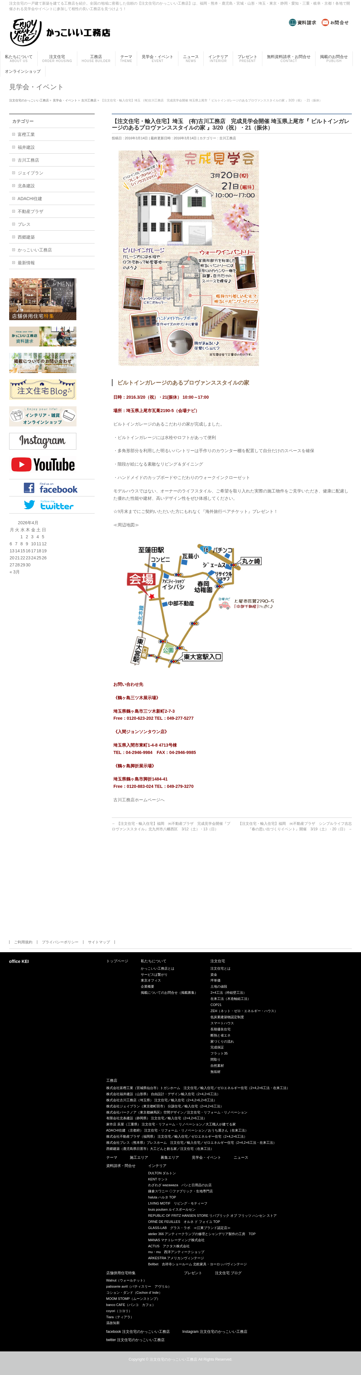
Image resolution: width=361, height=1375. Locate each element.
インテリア (157, 1166)
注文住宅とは (220, 968)
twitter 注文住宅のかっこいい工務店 (135, 1340)
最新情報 (26, 262)
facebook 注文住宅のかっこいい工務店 (138, 1332)
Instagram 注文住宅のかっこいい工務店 (214, 1332)
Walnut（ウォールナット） (126, 1280)
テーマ (111, 1158)
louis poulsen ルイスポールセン (171, 1209)
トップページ (117, 961)
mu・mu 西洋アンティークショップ (176, 1252)
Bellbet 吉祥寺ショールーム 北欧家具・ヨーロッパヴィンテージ (197, 1264)
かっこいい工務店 (35, 249)
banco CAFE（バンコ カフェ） (130, 1305)
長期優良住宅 (220, 1029)
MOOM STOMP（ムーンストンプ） (133, 1298)
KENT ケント (158, 1179)
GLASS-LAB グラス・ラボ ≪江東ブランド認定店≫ (189, 1228)
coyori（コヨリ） (119, 1311)
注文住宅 (217, 961)
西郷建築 (26, 237)
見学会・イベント (206, 1158)
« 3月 (15, 571)
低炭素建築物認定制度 (227, 1017)
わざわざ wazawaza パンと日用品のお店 (180, 1185)
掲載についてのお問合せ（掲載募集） (169, 992)
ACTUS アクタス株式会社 (169, 1246)
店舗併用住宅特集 (121, 1273)
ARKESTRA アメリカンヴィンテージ (176, 1258)
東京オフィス (151, 980)
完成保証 (217, 1047)
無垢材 (215, 1071)
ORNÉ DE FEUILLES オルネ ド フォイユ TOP (184, 1221)
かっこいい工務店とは (157, 968)
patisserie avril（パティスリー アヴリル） (138, 1286)
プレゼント (193, 1273)
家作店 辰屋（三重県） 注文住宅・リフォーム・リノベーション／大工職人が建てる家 (171, 1124)
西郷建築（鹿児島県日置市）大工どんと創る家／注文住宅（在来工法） (160, 1148)
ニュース (241, 1158)
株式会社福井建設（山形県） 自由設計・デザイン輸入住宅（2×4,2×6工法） (163, 1094)
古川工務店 (227, 138)
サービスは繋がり (154, 974)
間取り (215, 1059)
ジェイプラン (30, 172)
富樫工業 (26, 134)
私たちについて (153, 961)
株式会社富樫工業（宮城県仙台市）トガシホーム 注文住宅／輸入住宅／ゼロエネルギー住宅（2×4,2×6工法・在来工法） (198, 1088)
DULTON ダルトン (162, 1173)
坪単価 (215, 980)
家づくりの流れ (222, 1041)
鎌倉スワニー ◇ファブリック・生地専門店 (180, 1191)
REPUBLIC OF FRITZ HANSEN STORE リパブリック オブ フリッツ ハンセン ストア (212, 1215)
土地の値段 (218, 986)
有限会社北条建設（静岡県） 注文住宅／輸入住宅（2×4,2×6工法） (156, 1118)
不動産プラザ (30, 211)
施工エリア (139, 1158)
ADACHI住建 (30, 198)
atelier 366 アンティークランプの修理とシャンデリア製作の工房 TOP (202, 1234)
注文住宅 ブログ (228, 1273)
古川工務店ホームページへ (139, 799)
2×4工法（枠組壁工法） (228, 992)
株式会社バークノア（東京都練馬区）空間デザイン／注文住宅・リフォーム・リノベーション (176, 1112)
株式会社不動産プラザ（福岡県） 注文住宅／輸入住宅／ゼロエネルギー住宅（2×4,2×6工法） (176, 1136)
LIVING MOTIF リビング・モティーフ (177, 1203)
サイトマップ (99, 942)
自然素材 (217, 1065)
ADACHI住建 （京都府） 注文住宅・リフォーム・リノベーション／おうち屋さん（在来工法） (177, 1130)
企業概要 (147, 986)
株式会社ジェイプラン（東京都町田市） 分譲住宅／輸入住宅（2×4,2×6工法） (165, 1106)
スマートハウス (222, 1023)
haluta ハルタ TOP (162, 1197)
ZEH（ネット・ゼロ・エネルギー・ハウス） (244, 1011)
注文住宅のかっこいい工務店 (173, 1359)
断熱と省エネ (220, 1035)
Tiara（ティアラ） (120, 1317)
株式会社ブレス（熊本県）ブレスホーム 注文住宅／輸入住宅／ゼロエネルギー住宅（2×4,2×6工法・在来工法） (191, 1142)
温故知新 (113, 1323)
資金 (213, 974)
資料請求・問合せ (121, 1166)
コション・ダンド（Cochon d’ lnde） (134, 1292)
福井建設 (26, 147)
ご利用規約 (23, 942)
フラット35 (219, 1053)
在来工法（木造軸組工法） (230, 998)
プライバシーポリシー (60, 942)
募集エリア (170, 1158)
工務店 (111, 1081)
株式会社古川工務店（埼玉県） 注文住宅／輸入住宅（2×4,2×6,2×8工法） (161, 1100)
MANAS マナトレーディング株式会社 (176, 1240)
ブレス (24, 224)
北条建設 (26, 185)
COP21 (215, 1005)
